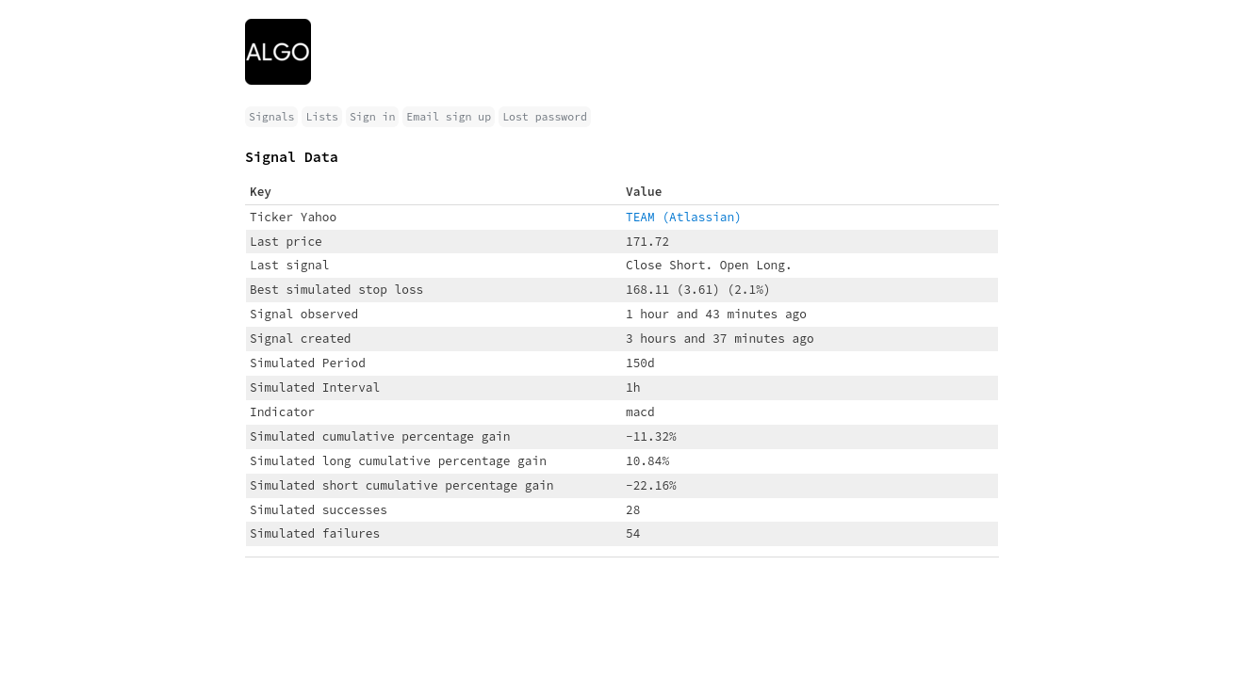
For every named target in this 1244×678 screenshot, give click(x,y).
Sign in (372, 116)
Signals (271, 116)
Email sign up (448, 116)
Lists (321, 116)
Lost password (544, 116)
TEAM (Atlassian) (684, 216)
